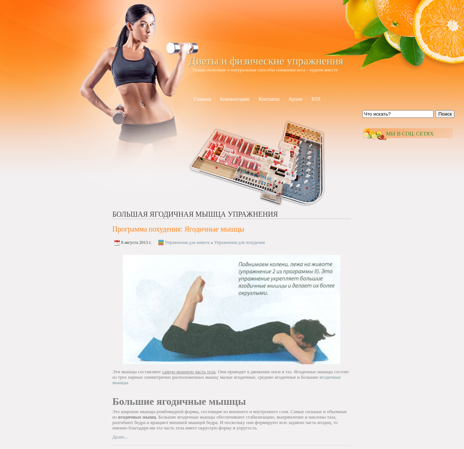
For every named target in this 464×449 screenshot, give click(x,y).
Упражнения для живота (187, 242)
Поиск (445, 114)
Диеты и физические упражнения (265, 61)
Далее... (120, 437)
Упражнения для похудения (239, 242)
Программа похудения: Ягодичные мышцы (178, 229)
